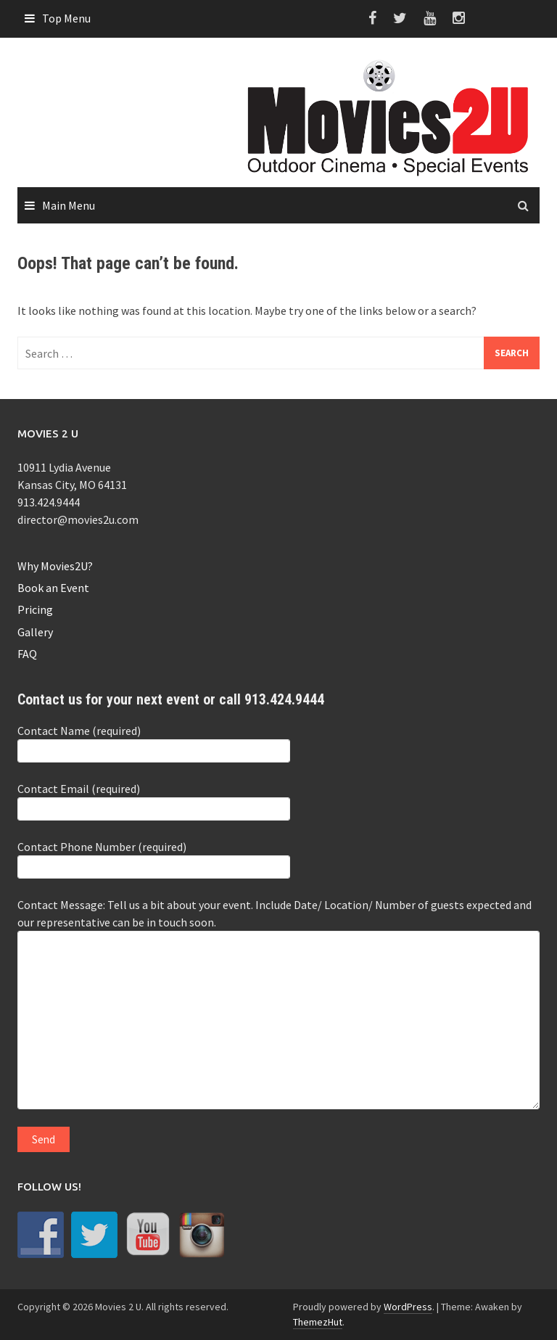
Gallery (35, 632)
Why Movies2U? (55, 566)
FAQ (27, 653)
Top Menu (66, 18)
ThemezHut (317, 1321)
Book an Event (53, 587)
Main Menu (68, 205)
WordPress (408, 1306)
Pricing (35, 609)
